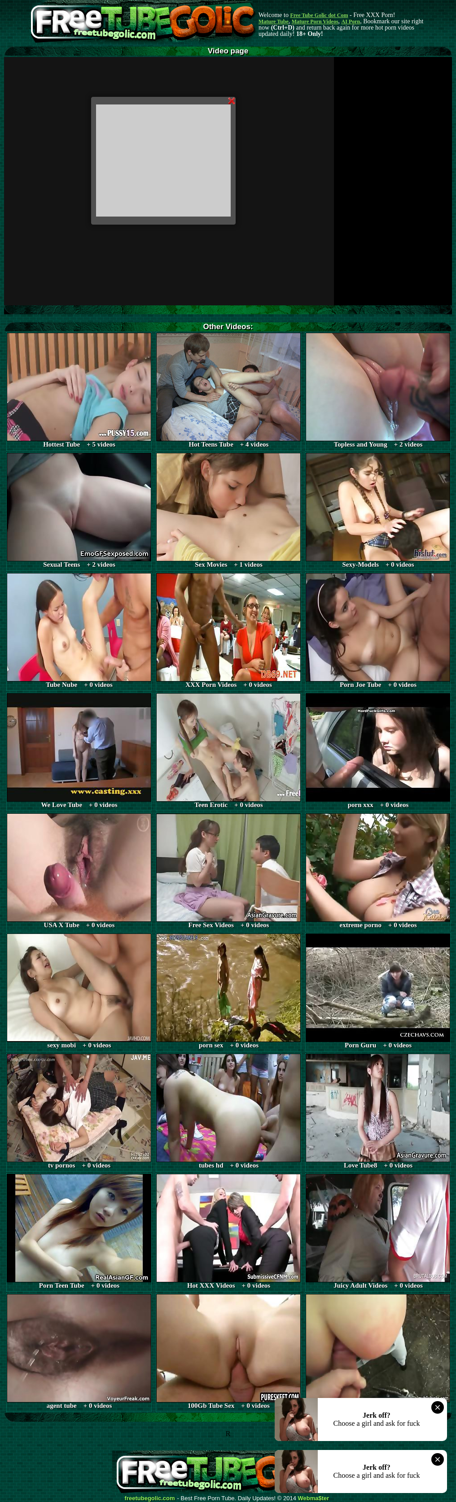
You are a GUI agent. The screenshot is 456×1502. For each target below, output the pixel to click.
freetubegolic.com (150, 1498)
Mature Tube (274, 21)
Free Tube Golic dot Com (319, 15)
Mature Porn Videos (315, 21)
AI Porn (351, 21)
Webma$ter (313, 1498)
